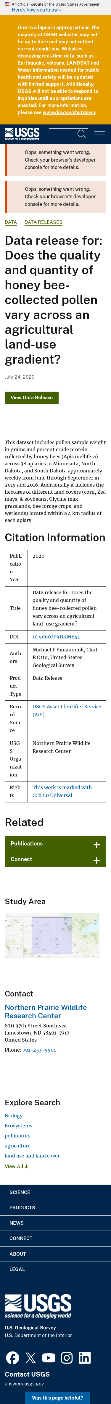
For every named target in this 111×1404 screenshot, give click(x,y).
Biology (13, 1116)
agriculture (17, 1146)
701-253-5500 (39, 1050)
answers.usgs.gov (24, 1384)
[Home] (22, 139)
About (17, 1254)
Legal (17, 1269)
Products (22, 1208)
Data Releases (43, 222)
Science (19, 1192)
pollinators (17, 1136)
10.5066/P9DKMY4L (56, 637)
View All (16, 1166)
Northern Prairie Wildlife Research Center (46, 1011)
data (11, 222)
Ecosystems (18, 1126)
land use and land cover (32, 1156)
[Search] (82, 134)
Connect (21, 859)
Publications (27, 843)
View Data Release (32, 397)
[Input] (68, 134)
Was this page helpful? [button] (57, 1398)
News (16, 1223)
